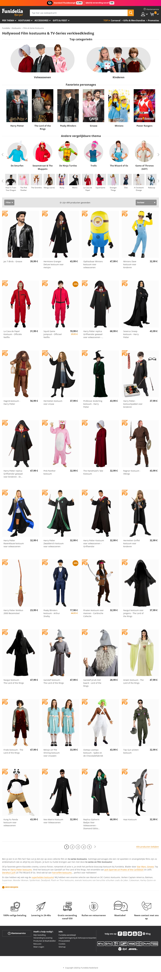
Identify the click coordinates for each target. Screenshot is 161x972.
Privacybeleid (64, 941)
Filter (8, 202)
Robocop (151, 187)
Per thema (8, 20)
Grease (93, 125)
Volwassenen (42, 77)
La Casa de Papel (87, 188)
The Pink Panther (23, 188)
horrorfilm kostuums (62, 872)
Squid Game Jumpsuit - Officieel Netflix (53, 334)
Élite (126, 187)
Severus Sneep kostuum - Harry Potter (131, 334)
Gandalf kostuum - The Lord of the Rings (54, 681)
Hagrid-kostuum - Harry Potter (12, 402)
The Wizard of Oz (119, 165)
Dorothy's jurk (8, 872)
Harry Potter (17, 125)
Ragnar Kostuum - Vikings (132, 472)
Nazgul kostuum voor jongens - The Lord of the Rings (133, 613)
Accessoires (41, 20)
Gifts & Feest (60, 20)
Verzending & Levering (42, 938)
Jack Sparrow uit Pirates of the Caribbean (124, 869)
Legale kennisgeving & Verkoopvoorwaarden (77, 938)
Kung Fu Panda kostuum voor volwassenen (11, 822)
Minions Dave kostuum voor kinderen (129, 264)
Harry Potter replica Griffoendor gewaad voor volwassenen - (93, 334)
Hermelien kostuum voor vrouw (53, 402)
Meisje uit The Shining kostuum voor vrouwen (52, 752)
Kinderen (118, 77)
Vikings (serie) (49, 187)
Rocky (62, 187)
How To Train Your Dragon (11, 188)
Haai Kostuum (130, 819)
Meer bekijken (11, 887)
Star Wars (141, 866)
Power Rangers (144, 125)
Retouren (37, 944)
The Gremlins (36, 187)
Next (158, 154)
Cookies (62, 944)
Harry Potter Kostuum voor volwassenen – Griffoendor (93, 543)
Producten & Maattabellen (44, 941)
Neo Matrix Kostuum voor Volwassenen (53, 821)
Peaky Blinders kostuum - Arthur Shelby (52, 613)
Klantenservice (17, 933)
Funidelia (6, 28)
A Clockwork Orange (139, 188)
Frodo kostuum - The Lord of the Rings (13, 751)
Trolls (94, 165)
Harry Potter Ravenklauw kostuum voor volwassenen (14, 543)
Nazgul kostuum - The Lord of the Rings (14, 681)
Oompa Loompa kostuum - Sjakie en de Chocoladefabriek (93, 752)
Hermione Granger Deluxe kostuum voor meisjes (54, 264)
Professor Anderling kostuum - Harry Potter (92, 404)
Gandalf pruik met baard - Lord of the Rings (92, 683)
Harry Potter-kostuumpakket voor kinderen (133, 404)
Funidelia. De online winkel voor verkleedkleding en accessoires (12, 12)
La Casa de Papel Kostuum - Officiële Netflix (13, 334)
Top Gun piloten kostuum (131, 751)
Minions (119, 125)
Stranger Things (113, 188)
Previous (2, 154)
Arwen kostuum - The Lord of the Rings (133, 681)
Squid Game (100, 187)
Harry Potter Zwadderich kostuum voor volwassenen (54, 543)
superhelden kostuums (43, 877)
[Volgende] (95, 846)
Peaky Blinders (68, 125)
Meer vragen (38, 946)
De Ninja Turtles (68, 165)
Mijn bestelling (39, 935)
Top (106, 20)
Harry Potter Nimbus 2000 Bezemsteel (13, 612)
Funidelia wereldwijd (67, 935)
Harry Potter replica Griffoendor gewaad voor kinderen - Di (13, 473)
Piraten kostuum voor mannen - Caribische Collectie (93, 613)
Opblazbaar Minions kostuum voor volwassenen (93, 264)
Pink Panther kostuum (50, 472)
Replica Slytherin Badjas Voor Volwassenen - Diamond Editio (91, 824)
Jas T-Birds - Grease (13, 261)
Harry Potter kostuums (21, 869)
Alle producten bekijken (147, 846)
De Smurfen (17, 165)
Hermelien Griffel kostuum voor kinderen (131, 543)
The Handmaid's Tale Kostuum (93, 472)
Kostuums (24, 20)
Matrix (74, 187)
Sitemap (62, 946)
